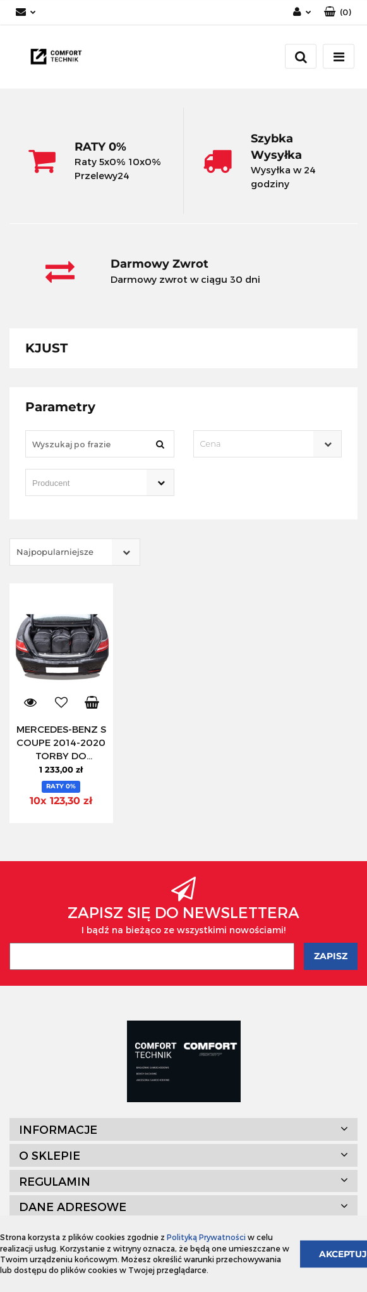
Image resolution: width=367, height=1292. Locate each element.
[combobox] (267, 443)
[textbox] (256, 443)
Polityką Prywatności (206, 1237)
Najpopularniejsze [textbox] (54, 552)
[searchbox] (81, 483)
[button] (338, 12)
